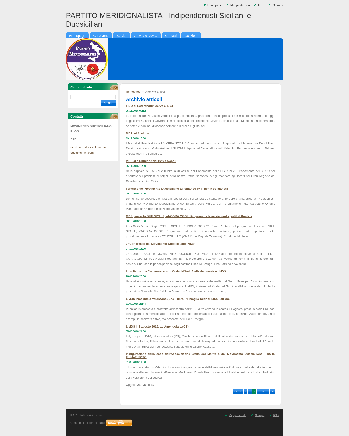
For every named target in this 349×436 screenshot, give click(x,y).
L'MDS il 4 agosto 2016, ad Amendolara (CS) (157, 326)
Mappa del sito (240, 5)
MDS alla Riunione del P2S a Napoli (151, 161)
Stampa (278, 5)
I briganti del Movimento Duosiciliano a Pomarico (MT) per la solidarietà (177, 188)
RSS (261, 5)
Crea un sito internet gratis (87, 422)
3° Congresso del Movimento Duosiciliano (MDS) (160, 243)
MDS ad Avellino (137, 133)
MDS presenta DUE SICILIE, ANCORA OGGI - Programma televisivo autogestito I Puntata (189, 216)
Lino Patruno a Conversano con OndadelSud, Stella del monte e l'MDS (176, 271)
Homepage (214, 5)
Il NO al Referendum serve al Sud (149, 106)
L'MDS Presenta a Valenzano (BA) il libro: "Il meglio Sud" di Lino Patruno (178, 299)
